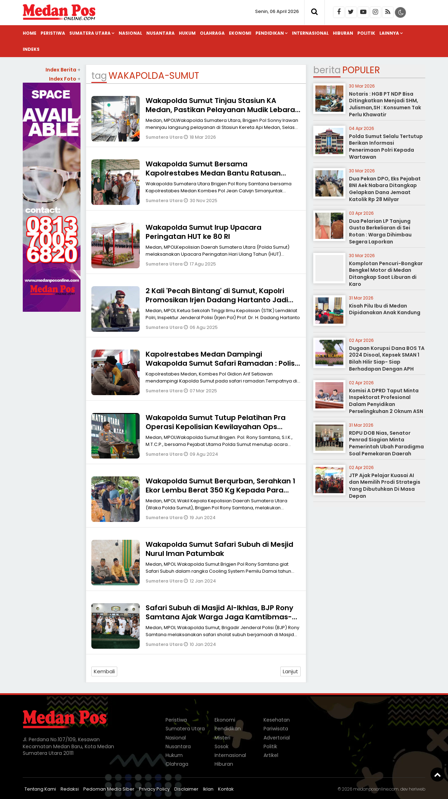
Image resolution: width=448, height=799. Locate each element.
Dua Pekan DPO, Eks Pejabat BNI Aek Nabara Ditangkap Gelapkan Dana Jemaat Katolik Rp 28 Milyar (385, 189)
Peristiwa (53, 33)
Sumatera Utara (90, 33)
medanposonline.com (376, 789)
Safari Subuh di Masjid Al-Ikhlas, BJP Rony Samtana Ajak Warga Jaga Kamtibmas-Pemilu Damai (219, 617)
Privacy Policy (154, 789)
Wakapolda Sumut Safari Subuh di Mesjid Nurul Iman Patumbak (219, 548)
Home (29, 33)
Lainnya (389, 33)
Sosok (222, 746)
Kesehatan (277, 719)
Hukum (187, 33)
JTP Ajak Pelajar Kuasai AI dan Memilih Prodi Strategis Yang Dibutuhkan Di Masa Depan (384, 486)
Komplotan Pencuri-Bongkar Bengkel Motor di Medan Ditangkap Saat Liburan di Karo (386, 274)
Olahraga (212, 33)
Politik (366, 33)
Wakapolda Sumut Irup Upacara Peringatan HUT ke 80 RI (203, 231)
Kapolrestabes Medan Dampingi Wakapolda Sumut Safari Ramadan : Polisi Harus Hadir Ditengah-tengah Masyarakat (222, 363)
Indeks (31, 49)
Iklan (208, 789)
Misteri (222, 737)
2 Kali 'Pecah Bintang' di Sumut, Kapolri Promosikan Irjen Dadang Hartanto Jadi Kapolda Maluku (217, 300)
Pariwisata (276, 728)
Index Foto (64, 78)
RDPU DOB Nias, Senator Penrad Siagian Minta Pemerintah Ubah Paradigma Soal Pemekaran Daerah (386, 443)
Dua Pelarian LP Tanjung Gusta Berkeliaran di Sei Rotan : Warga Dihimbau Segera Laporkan (380, 231)
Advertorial (277, 737)
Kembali (104, 671)
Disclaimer (186, 789)
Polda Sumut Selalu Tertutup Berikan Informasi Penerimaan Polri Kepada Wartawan (386, 146)
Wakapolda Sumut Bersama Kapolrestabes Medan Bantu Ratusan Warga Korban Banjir (213, 173)
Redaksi (70, 789)
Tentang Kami (40, 789)
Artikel (271, 755)
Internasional (310, 33)
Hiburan (343, 33)
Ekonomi (240, 33)
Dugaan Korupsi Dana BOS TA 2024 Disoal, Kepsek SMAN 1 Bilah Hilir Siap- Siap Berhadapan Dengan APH (387, 358)
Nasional (130, 33)
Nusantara (160, 33)
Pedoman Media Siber (108, 789)
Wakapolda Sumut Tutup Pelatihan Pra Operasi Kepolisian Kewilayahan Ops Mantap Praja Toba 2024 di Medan (216, 427)
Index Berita (63, 69)
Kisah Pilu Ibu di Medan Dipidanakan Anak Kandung (384, 309)
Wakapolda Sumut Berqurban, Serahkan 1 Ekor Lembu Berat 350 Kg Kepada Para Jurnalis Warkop (220, 490)
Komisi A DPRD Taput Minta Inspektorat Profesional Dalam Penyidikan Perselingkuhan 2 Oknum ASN (386, 401)
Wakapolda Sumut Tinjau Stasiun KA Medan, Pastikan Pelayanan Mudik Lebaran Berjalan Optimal (223, 110)
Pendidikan (269, 33)
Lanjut (290, 671)
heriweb (417, 789)
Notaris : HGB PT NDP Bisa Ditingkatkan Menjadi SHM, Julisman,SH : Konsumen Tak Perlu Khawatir (385, 104)
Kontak (226, 789)
